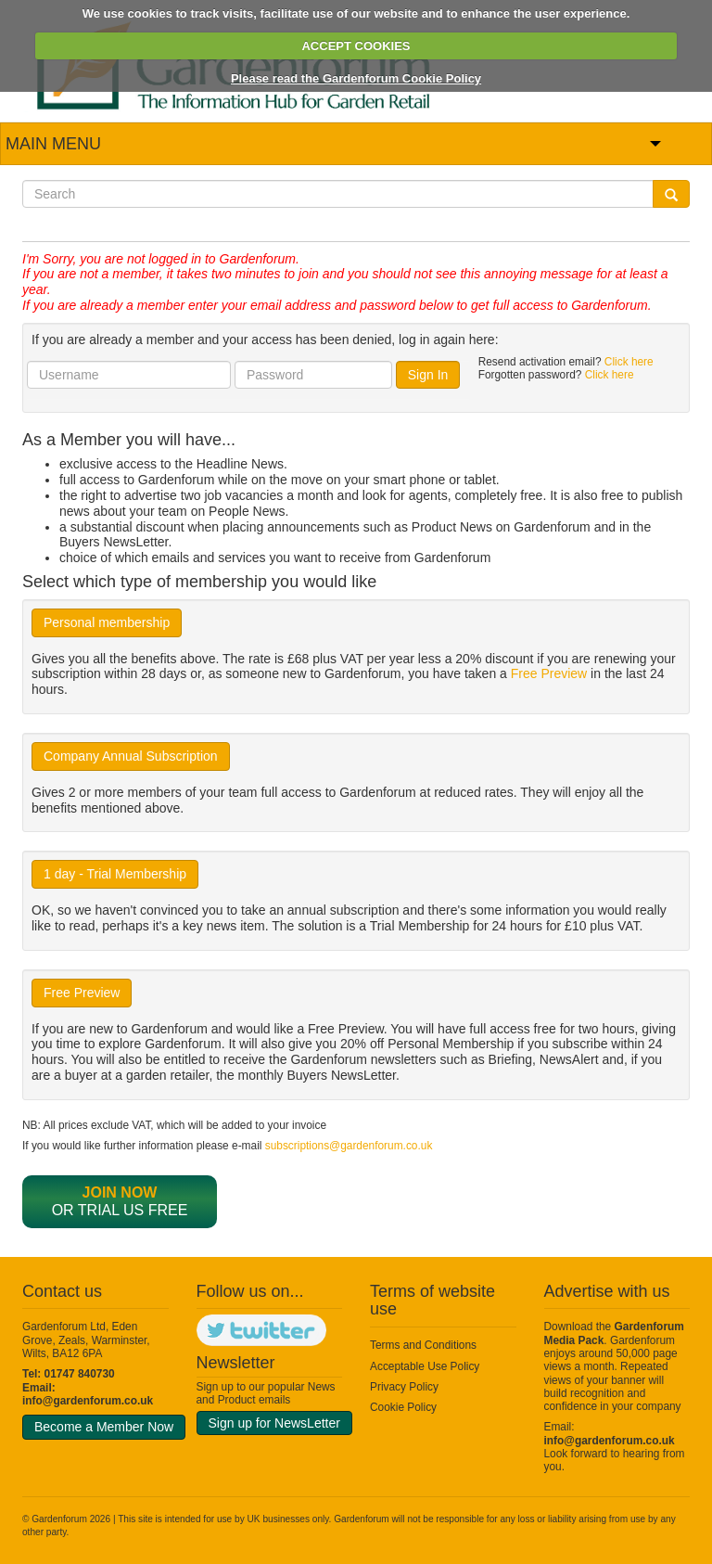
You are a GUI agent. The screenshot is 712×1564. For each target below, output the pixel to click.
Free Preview (549, 673)
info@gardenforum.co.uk (87, 1400)
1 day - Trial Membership (115, 873)
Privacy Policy (404, 1386)
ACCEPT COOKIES (355, 46)
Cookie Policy (403, 1407)
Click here (629, 361)
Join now (120, 1192)
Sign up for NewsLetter (274, 1423)
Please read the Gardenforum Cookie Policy (356, 78)
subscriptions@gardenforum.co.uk (349, 1145)
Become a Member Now (103, 1426)
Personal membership (107, 622)
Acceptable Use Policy (424, 1366)
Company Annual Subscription (131, 756)
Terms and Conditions (423, 1345)
